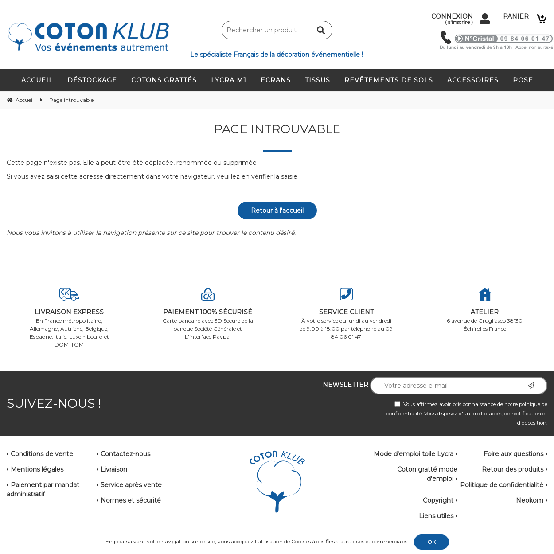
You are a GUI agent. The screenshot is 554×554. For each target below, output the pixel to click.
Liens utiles (436, 516)
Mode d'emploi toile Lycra (413, 454)
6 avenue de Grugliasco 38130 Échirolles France (485, 310)
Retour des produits (512, 469)
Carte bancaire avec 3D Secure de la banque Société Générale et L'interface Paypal (208, 314)
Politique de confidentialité (501, 485)
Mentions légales (37, 469)
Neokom (529, 500)
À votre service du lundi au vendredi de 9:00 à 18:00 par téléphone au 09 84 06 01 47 (346, 314)
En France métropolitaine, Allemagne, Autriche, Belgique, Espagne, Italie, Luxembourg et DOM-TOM (69, 318)
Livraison (114, 469)
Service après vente (131, 485)
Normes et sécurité (131, 500)
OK (431, 541)
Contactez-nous (125, 454)
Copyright (438, 500)
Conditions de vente (42, 454)
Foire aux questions (513, 454)
